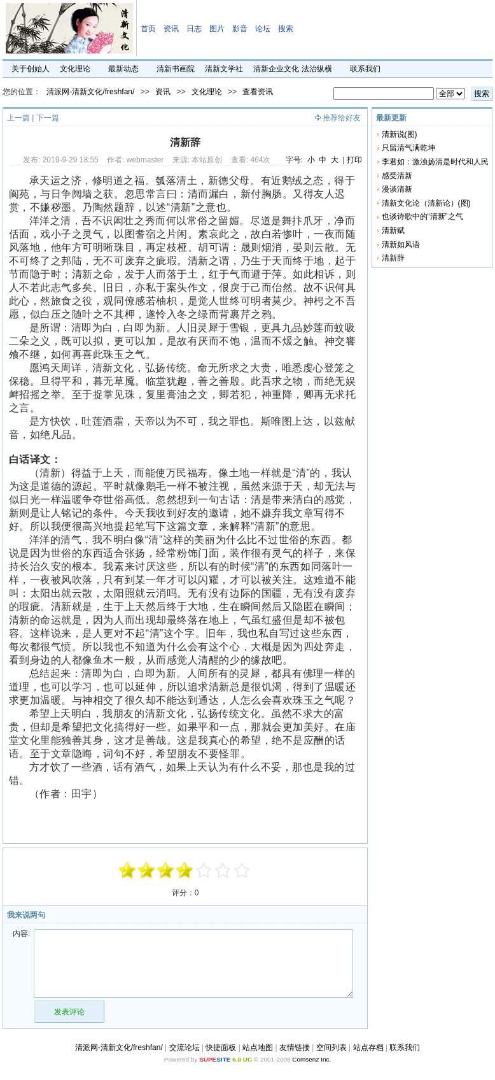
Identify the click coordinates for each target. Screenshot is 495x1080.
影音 (240, 28)
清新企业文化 (276, 68)
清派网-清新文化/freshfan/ (90, 91)
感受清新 (397, 175)
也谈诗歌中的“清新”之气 (422, 216)
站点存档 (368, 1047)
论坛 (262, 28)
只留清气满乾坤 (408, 147)
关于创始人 (30, 68)
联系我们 (365, 68)
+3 (223, 870)
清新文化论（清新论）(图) (426, 203)
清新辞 (393, 257)
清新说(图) (399, 134)
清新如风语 (401, 244)
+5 (242, 870)
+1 (204, 870)
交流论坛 (184, 1047)
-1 (166, 870)
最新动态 (123, 68)
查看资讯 (257, 91)
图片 (217, 28)
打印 (354, 159)
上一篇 (18, 117)
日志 (194, 28)
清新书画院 (176, 68)
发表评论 (69, 1011)
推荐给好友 (342, 117)
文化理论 (75, 68)
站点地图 (257, 1047)
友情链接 (294, 1047)
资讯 (171, 28)
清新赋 (393, 230)
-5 (127, 870)
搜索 (285, 28)
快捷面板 (221, 1047)
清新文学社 (224, 68)
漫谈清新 (397, 189)
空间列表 (331, 1047)
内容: (21, 933)
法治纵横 (317, 68)
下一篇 (47, 117)
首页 (148, 28)
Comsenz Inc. (311, 1059)
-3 (147, 870)
